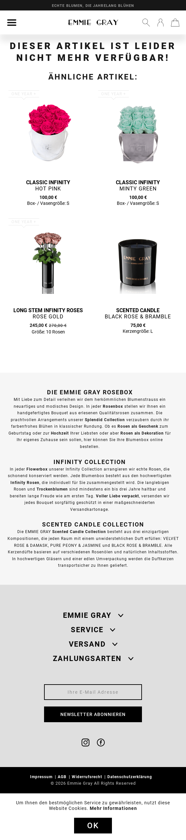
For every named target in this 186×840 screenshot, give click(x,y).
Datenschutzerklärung (130, 776)
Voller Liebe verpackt (117, 495)
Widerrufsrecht (87, 776)
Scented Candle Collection (79, 531)
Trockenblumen (52, 489)
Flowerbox (37, 469)
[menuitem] (12, 22)
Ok (93, 825)
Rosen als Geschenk (137, 426)
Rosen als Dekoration (142, 433)
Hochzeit (60, 433)
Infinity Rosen (24, 482)
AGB (63, 776)
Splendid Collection (105, 419)
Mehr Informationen (113, 808)
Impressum (42, 776)
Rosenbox (113, 406)
